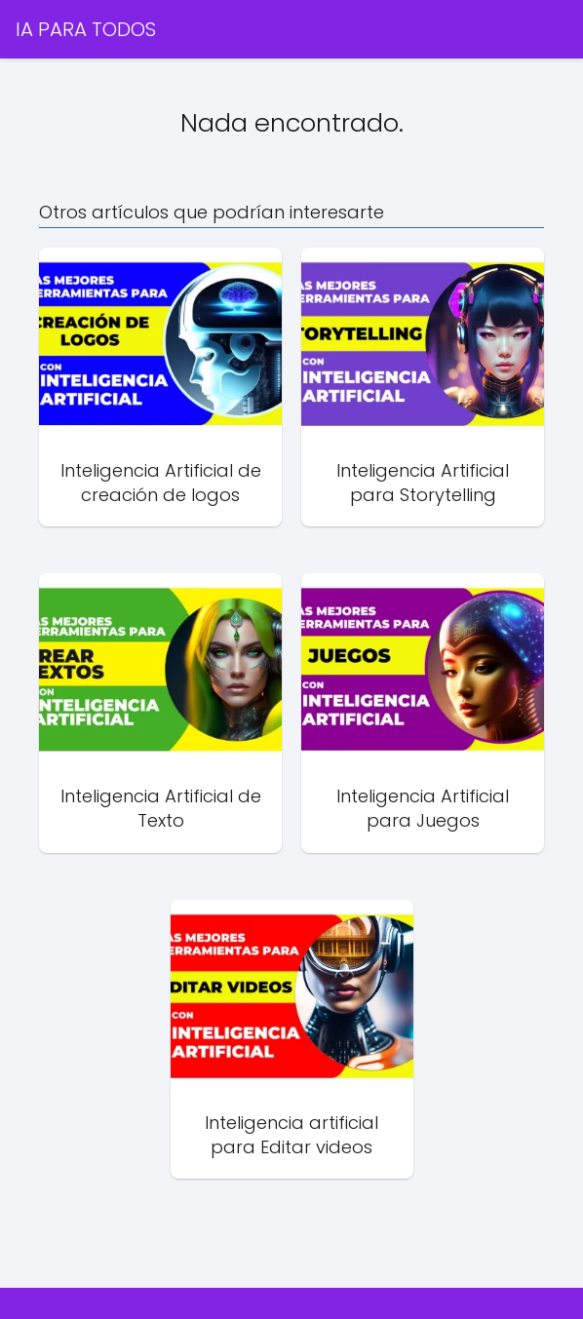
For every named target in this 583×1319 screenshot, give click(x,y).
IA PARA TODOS (86, 29)
